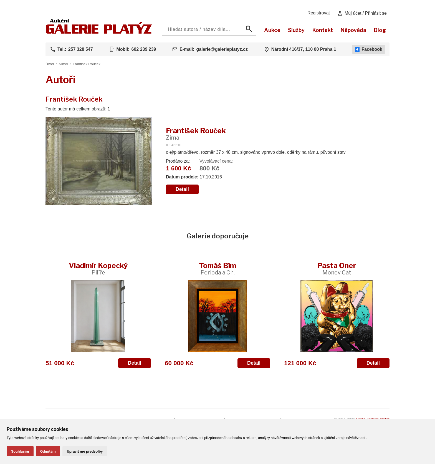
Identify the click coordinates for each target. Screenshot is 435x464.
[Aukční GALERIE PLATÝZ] (98, 32)
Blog (380, 30)
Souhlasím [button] (20, 451)
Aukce (272, 30)
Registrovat (318, 13)
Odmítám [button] (48, 451)
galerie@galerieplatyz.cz (222, 49)
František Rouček (86, 64)
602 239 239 (143, 49)
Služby (296, 30)
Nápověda (353, 30)
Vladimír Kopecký (98, 268)
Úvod (49, 64)
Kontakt (322, 30)
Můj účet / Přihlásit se (362, 13)
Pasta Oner (336, 268)
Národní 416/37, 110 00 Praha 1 (303, 49)
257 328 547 (80, 49)
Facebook (368, 49)
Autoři (63, 64)
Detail (182, 189)
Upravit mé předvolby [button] (85, 451)
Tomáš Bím (217, 268)
